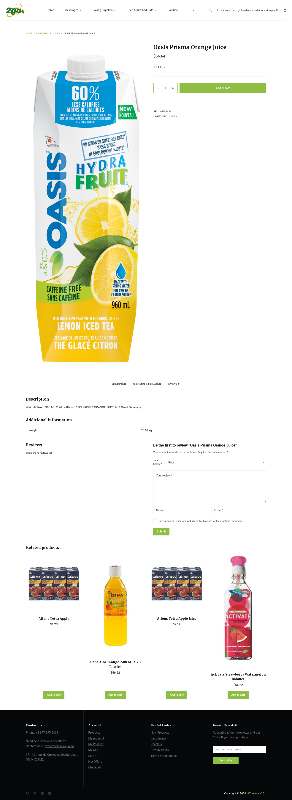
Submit (161, 531)
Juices (172, 116)
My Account (96, 738)
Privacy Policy (160, 750)
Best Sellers (158, 738)
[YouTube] (49, 793)
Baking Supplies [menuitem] (104, 10)
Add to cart (223, 88)
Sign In (92, 756)
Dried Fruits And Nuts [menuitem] (142, 10)
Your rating (157, 462)
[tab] (118, 384)
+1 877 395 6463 (47, 732)
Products (94, 732)
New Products (160, 732)
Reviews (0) (174, 384)
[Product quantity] (165, 88)
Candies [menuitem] (175, 10)
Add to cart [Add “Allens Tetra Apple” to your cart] (54, 695)
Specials (156, 744)
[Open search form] (210, 10)
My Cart (93, 750)
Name (160, 510)
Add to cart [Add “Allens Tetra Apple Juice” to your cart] (177, 695)
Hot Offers (95, 761)
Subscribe (226, 760)
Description (119, 384)
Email (218, 510)
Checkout (94, 767)
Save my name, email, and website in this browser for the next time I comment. (201, 521)
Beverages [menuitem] (73, 10)
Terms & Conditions (164, 756)
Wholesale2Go (257, 793)
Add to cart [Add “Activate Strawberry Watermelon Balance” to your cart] (238, 695)
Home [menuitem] (50, 10)
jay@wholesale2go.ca (59, 746)
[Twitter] (34, 793)
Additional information (147, 384)
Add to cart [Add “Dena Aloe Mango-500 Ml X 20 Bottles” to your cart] (115, 695)
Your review (164, 475)
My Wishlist (96, 744)
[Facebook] (27, 793)
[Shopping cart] (285, 10)
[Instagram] (42, 793)
